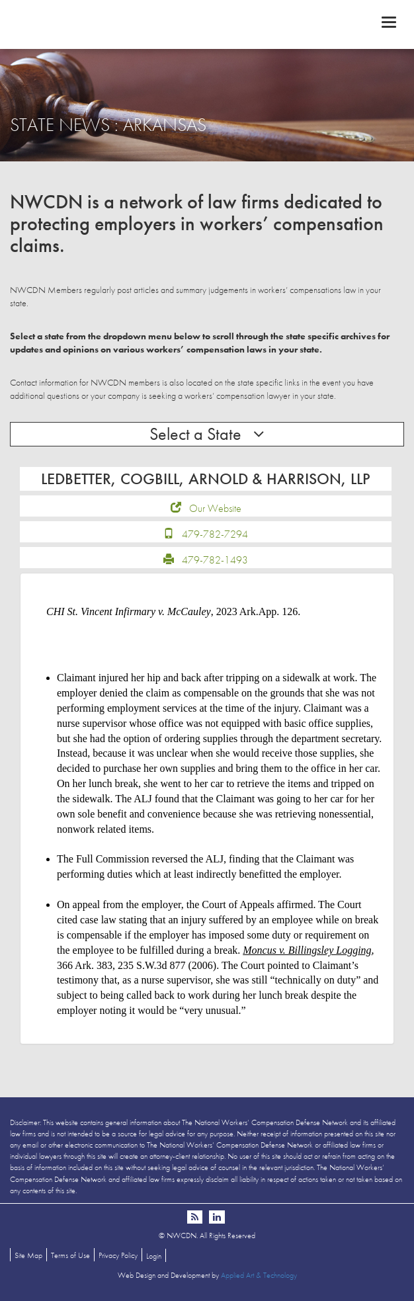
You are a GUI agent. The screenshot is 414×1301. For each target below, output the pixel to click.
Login (153, 1256)
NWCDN (207, 24)
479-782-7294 (215, 534)
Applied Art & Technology (259, 1275)
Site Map (28, 1255)
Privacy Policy (118, 1255)
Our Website (215, 508)
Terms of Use (70, 1255)
